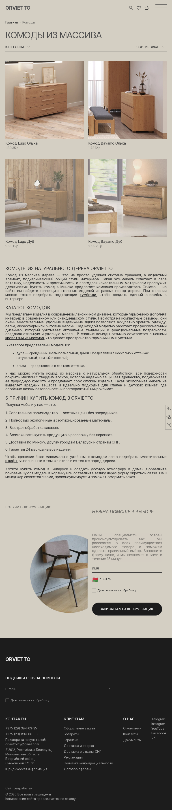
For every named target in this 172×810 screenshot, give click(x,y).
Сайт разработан (18, 788)
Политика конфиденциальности (88, 763)
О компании (132, 728)
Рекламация (73, 757)
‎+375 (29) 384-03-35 (21, 728)
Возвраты (71, 734)
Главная (11, 22)
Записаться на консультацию (127, 609)
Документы (132, 740)
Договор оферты (77, 769)
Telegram (158, 719)
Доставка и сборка (79, 746)
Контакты (130, 734)
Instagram (158, 724)
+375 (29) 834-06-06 (21, 734)
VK (153, 738)
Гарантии (71, 740)
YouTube (158, 728)
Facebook (159, 733)
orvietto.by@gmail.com (22, 744)
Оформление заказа (79, 728)
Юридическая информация (26, 769)
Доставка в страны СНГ (82, 751)
